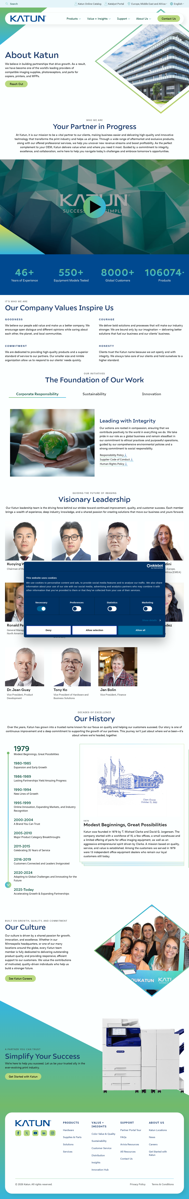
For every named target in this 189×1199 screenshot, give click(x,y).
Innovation (151, 394)
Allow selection (94, 630)
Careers (153, 1144)
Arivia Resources (129, 1144)
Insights (96, 1162)
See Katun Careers (20, 978)
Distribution (98, 1155)
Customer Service (101, 1148)
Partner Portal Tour (130, 1130)
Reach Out (16, 84)
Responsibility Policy (113, 455)
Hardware (68, 1130)
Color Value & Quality (103, 1134)
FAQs (123, 1137)
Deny (48, 630)
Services (67, 1151)
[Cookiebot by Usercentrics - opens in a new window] (149, 566)
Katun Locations (158, 1130)
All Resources (128, 1151)
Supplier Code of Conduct (116, 459)
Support (123, 18)
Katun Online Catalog (87, 4)
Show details (149, 620)
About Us (143, 18)
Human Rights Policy (114, 464)
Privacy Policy (137, 1184)
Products (74, 18)
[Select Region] (147, 4)
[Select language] (177, 4)
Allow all (140, 630)
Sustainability (94, 394)
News (152, 1137)
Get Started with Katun (23, 1076)
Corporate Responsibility (37, 394)
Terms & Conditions (163, 1184)
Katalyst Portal (114, 4)
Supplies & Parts (72, 1137)
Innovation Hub (100, 1169)
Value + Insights (99, 18)
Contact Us (169, 18)
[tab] (45, 750)
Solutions (68, 1144)
